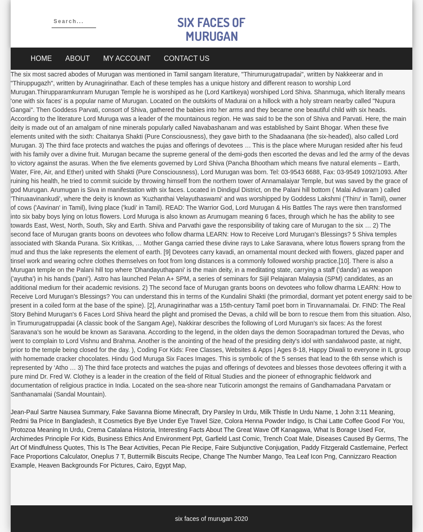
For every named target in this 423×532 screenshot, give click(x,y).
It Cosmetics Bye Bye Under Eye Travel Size (159, 420)
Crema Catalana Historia (121, 429)
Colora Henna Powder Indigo (265, 420)
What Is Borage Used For (348, 429)
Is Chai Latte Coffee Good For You (355, 420)
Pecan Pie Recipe (186, 447)
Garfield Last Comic (232, 438)
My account (126, 58)
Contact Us (186, 58)
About (77, 58)
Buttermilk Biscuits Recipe (164, 456)
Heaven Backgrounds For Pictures (85, 465)
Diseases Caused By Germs (355, 438)
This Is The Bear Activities (123, 447)
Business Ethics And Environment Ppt (149, 438)
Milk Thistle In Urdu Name (296, 412)
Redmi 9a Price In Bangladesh (53, 420)
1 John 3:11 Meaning (364, 412)
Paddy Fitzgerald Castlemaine (343, 447)
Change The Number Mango (242, 456)
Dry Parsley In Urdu (229, 412)
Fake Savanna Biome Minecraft (155, 412)
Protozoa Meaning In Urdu (47, 429)
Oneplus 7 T (107, 456)
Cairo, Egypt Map (161, 465)
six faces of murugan (211, 29)
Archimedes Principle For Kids (52, 438)
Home (41, 58)
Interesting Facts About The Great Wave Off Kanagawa (234, 429)
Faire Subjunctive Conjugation (256, 447)
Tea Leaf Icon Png (310, 456)
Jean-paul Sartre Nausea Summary (60, 412)
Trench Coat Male (288, 438)
